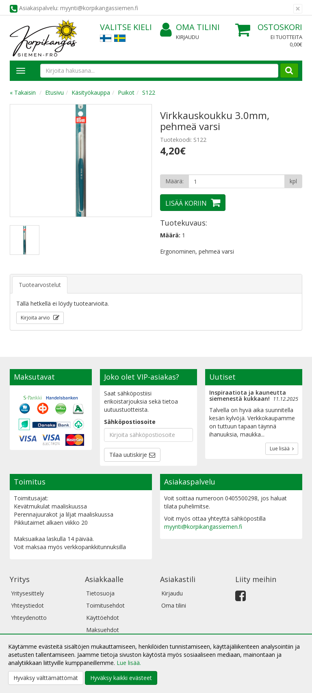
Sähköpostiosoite (130, 422)
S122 (148, 92)
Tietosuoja (100, 593)
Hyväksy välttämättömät (45, 678)
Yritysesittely (27, 593)
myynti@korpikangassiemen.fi (203, 526)
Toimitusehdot (105, 605)
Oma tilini (190, 27)
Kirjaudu (187, 37)
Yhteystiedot (27, 605)
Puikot (126, 92)
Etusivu (54, 92)
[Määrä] (236, 181)
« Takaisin (23, 92)
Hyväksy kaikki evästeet (121, 678)
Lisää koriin (186, 203)
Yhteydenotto (29, 617)
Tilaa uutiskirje (128, 454)
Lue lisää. (129, 663)
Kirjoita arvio (36, 317)
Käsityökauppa (91, 92)
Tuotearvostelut (40, 285)
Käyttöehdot (102, 617)
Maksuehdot (102, 630)
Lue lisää (282, 448)
